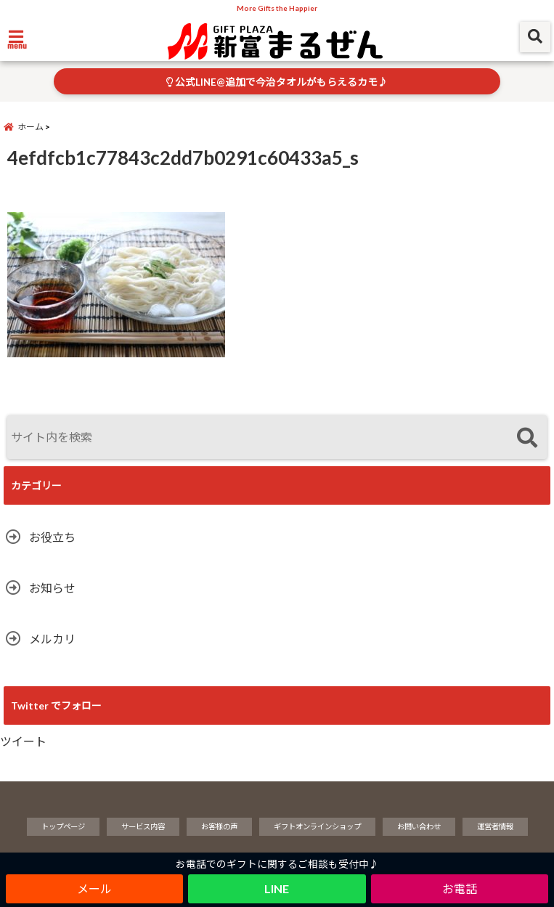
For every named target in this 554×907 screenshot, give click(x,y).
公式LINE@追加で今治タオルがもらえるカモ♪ (277, 82)
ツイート (23, 741)
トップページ (63, 826)
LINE (276, 888)
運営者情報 (495, 826)
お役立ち (52, 537)
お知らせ (52, 588)
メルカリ (52, 639)
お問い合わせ (419, 826)
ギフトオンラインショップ (317, 826)
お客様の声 (219, 826)
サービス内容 (143, 826)
